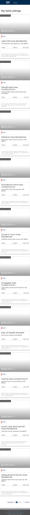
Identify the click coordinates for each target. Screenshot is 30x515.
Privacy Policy (18, 511)
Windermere (22, 510)
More (15, 3)
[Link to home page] (8, 2)
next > (27, 502)
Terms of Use (11, 511)
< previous (10, 502)
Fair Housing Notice (20, 513)
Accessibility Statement (10, 513)
